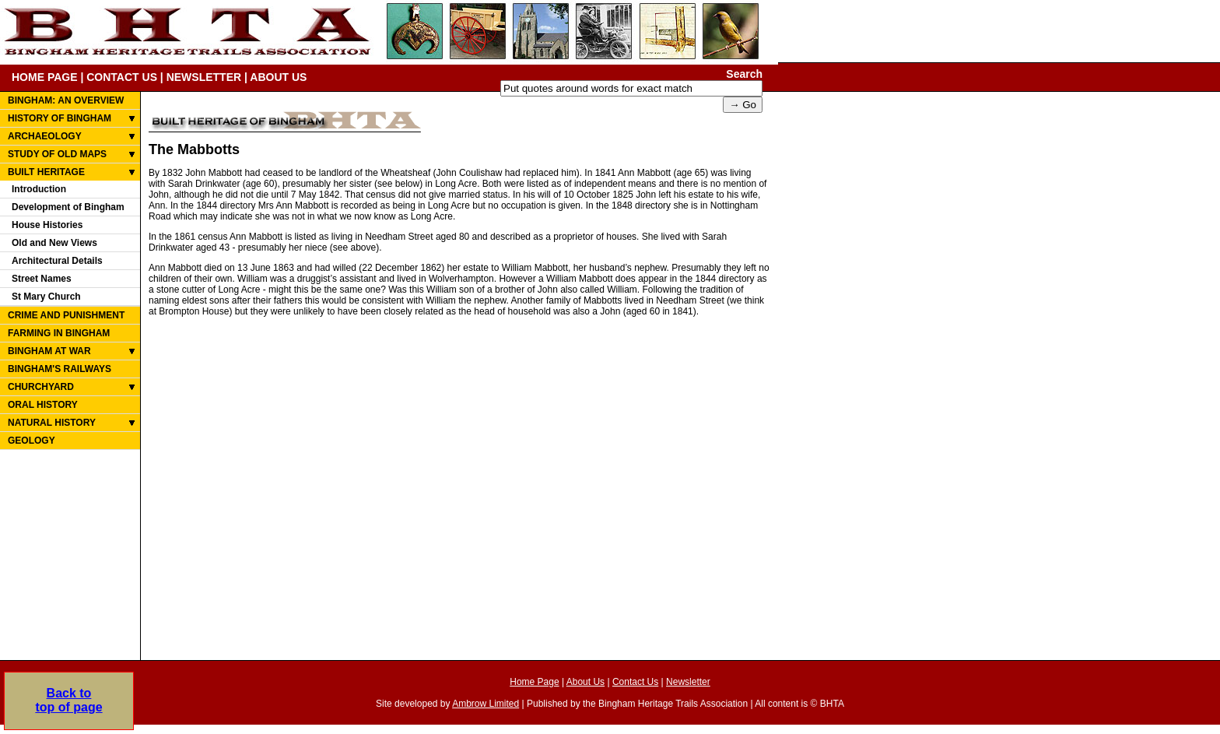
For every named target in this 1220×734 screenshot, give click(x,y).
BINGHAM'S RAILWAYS (59, 368)
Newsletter (688, 681)
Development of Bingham (68, 207)
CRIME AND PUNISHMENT (66, 315)
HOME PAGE (45, 77)
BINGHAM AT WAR (49, 351)
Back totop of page (68, 700)
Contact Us (635, 681)
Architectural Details (57, 260)
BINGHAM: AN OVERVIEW (66, 100)
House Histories (47, 224)
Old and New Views (54, 242)
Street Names (42, 278)
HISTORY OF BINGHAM (59, 118)
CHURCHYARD (41, 386)
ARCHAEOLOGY (45, 136)
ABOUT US (278, 77)
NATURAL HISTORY (52, 422)
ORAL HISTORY (43, 404)
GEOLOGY (31, 440)
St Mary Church (46, 296)
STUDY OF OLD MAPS (57, 154)
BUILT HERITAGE (46, 172)
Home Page (534, 681)
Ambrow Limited (485, 703)
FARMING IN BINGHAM (59, 333)
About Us (585, 681)
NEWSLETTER (204, 77)
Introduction (39, 189)
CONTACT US (121, 77)
